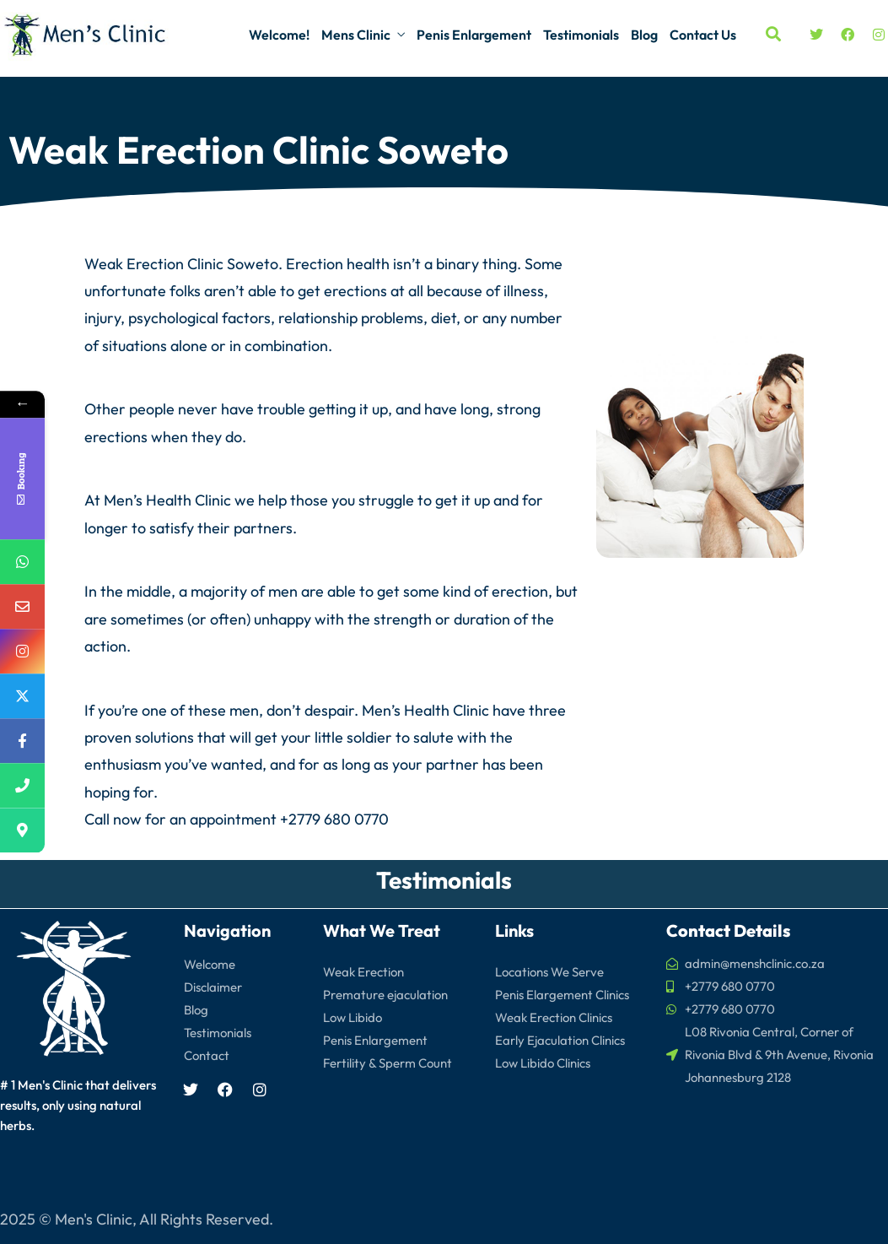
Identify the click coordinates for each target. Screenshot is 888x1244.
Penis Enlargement (474, 34)
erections (355, 290)
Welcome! (279, 34)
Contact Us (703, 34)
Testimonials (581, 34)
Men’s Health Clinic (167, 500)
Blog (644, 34)
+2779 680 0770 (334, 819)
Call (97, 819)
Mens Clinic (355, 34)
